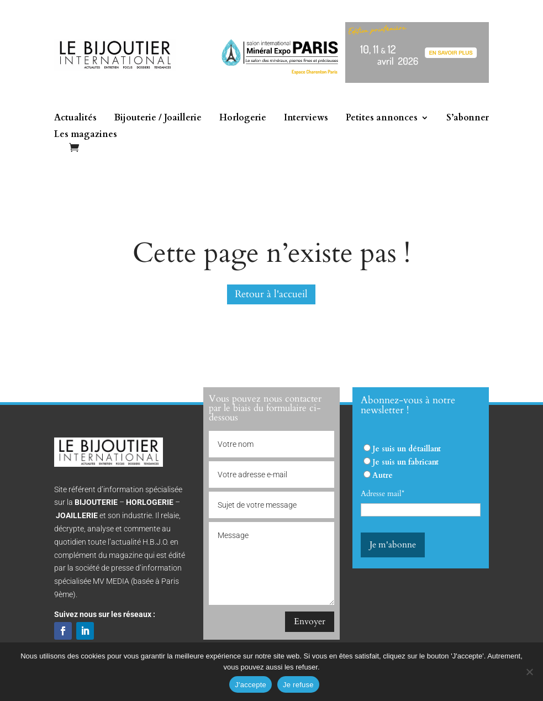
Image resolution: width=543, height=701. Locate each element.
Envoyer (309, 621)
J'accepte (250, 685)
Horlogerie (242, 119)
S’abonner (467, 119)
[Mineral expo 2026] (349, 80)
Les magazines (85, 135)
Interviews (306, 119)
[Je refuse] (529, 671)
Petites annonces (382, 119)
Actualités (75, 119)
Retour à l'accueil (271, 294)
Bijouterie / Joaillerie (158, 119)
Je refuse (298, 685)
